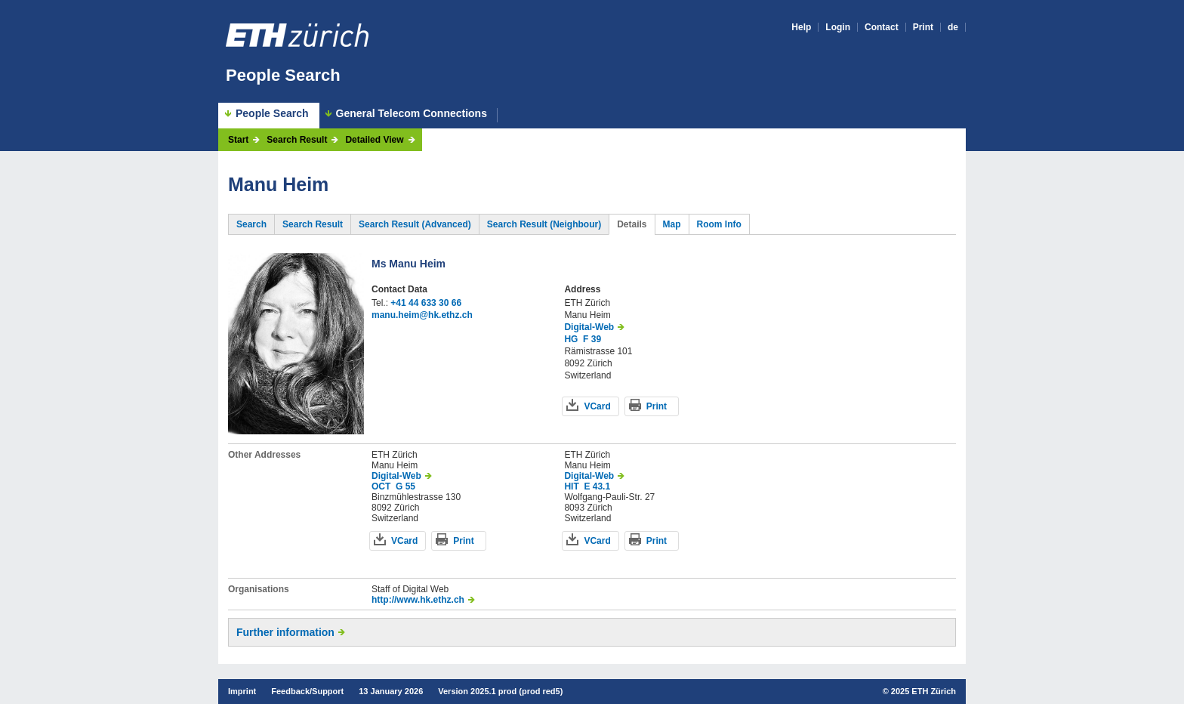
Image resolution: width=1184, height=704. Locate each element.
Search (251, 224)
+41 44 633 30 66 (425, 303)
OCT (381, 486)
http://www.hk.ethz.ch (418, 599)
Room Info (719, 224)
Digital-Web (589, 327)
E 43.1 (597, 486)
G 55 (405, 486)
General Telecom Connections (411, 113)
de (953, 27)
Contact (882, 27)
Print (923, 27)
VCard (597, 406)
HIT (571, 486)
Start (238, 139)
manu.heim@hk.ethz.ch (422, 315)
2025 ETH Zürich (923, 691)
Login (837, 27)
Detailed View (374, 139)
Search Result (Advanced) (415, 224)
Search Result (297, 139)
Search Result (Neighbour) (544, 224)
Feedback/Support (307, 691)
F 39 (592, 339)
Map (672, 224)
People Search (283, 75)
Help (801, 27)
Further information (285, 632)
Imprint (242, 691)
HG (571, 339)
